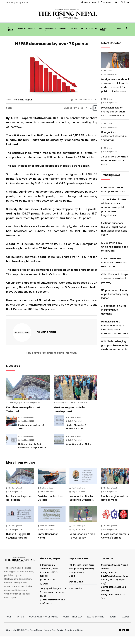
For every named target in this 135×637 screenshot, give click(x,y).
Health (83, 28)
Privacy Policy (75, 589)
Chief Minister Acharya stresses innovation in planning (114, 278)
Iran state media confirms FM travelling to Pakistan (114, 262)
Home (10, 29)
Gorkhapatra (89, 2)
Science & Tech (104, 29)
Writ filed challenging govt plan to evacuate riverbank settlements (114, 345)
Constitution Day (72, 617)
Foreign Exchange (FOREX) (81, 569)
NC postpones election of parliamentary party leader (114, 294)
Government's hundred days (43, 617)
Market (125, 617)
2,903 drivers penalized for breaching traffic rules (114, 160)
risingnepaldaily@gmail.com (53, 589)
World (31, 28)
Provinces (50, 28)
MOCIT (72, 576)
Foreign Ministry (76, 573)
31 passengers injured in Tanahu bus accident (113, 309)
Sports (62, 28)
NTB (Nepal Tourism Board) (82, 565)
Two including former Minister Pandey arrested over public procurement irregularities (113, 207)
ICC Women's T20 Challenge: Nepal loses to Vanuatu (114, 246)
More (119, 28)
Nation (22, 28)
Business (73, 28)
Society (93, 28)
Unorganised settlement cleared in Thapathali (114, 136)
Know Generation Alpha (78, 444)
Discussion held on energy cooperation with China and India (113, 111)
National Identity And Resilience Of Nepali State (81, 500)
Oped (40, 28)
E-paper (106, 2)
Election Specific (95, 617)
